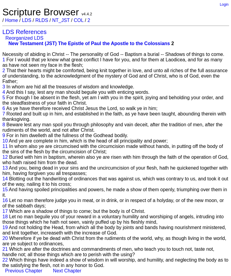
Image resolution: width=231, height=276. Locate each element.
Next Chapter (67, 270)
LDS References (24, 32)
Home (11, 20)
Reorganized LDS (24, 38)
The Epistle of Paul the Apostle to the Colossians (114, 43)
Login (224, 4)
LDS (26, 20)
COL (78, 20)
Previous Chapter (23, 270)
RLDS (41, 20)
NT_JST (60, 20)
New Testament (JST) (32, 43)
